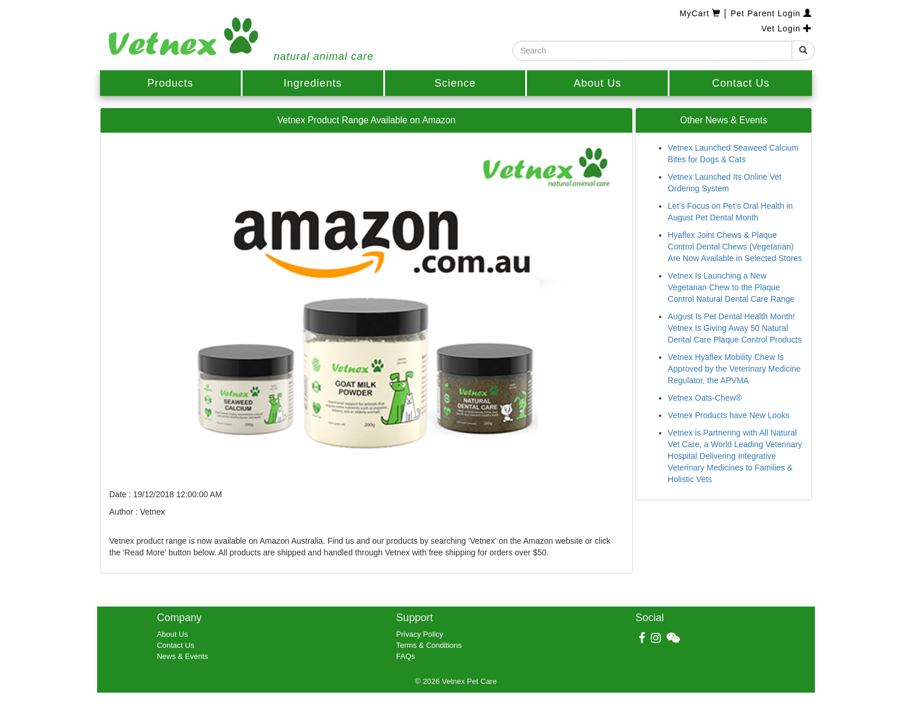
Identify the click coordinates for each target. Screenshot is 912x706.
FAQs (405, 656)
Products (170, 83)
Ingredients (313, 83)
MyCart (701, 13)
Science (455, 83)
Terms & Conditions (429, 645)
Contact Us (741, 83)
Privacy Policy (419, 634)
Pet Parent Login (771, 13)
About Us (597, 83)
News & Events (182, 656)
